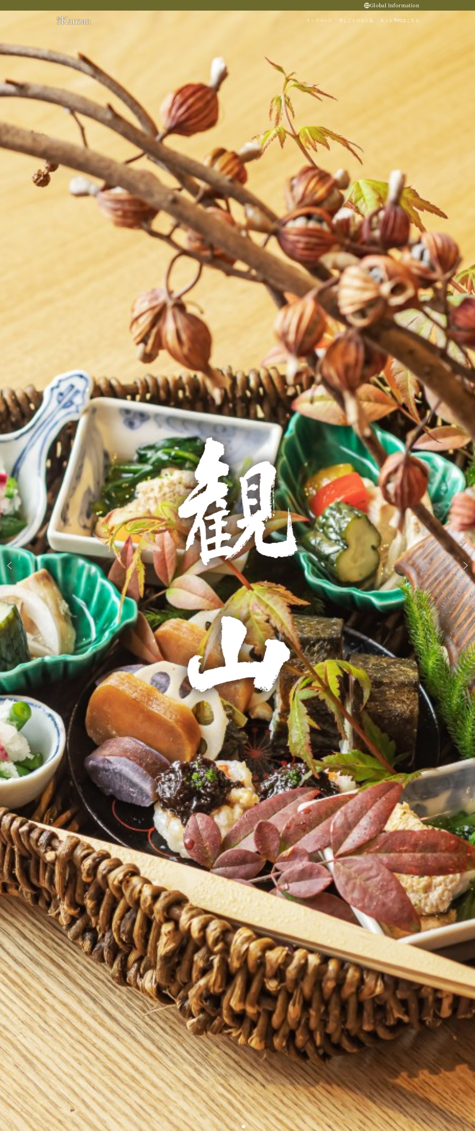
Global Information (391, 5)
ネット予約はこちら (399, 20)
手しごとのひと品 (356, 20)
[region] (237, 565)
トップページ (319, 20)
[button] (9, 565)
